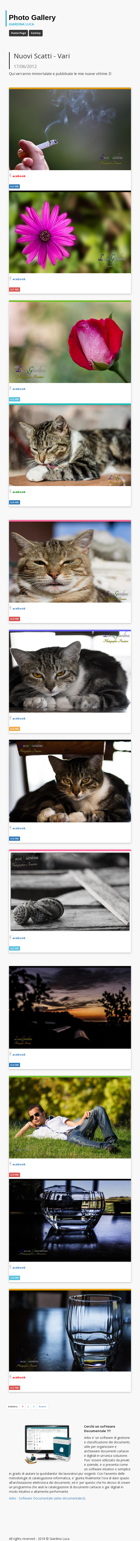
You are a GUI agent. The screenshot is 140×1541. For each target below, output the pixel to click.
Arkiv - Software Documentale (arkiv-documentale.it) (47, 1498)
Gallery (36, 33)
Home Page (18, 33)
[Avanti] (42, 1406)
